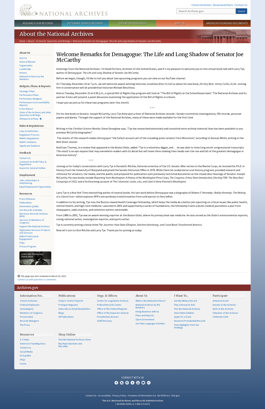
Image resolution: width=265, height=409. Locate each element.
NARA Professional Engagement (28, 238)
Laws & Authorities (28, 131)
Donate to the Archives (224, 304)
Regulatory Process (29, 134)
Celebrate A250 (220, 316)
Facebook (116, 383)
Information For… (32, 295)
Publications (25, 202)
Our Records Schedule (30, 209)
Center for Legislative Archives (112, 300)
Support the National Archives (34, 226)
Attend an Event (221, 300)
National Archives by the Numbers (31, 78)
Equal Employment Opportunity (35, 186)
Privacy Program (27, 246)
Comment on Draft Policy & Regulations (32, 163)
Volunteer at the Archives (225, 312)
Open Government (145, 319)
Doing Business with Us (147, 311)
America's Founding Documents (227, 23)
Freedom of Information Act (142, 395)
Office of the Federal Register (112, 308)
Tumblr (132, 383)
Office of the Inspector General (112, 312)
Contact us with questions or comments (37, 279)
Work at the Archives (223, 308)
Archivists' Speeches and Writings (53, 41)
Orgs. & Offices (107, 295)
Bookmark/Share (223, 5)
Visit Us (180, 23)
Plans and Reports (145, 315)
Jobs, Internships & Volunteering (29, 182)
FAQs (22, 242)
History (23, 72)
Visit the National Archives (187, 308)
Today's (70, 300)
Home (22, 41)
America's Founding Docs (32, 343)
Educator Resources (132, 23)
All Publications (66, 316)
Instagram (127, 383)
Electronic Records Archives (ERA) (33, 215)
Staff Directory (104, 320)
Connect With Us (132, 377)
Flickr (149, 383)
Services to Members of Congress (31, 221)
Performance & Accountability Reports (34, 104)
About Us (142, 295)
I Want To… (181, 295)
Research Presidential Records (190, 320)
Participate (220, 295)
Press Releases (27, 198)
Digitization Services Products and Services (34, 231)
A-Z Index (24, 339)
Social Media (26, 351)
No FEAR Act (164, 395)
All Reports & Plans (29, 118)
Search (241, 11)
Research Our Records (38, 23)
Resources (27, 334)
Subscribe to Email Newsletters (74, 308)
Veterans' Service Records (85, 23)
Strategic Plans (27, 91)
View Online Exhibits (184, 312)
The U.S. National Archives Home (63, 10)
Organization (25, 65)
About (31, 41)
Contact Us (240, 5)
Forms (23, 363)
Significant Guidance (29, 145)
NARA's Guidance (28, 142)
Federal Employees (30, 304)
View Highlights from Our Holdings (186, 326)
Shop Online (66, 334)
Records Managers (29, 320)
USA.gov (175, 395)
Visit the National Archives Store (74, 339)
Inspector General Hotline (32, 168)
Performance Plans (29, 94)
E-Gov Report (26, 108)
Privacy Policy (119, 395)
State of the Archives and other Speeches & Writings (35, 114)
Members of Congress (31, 312)
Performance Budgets (30, 98)
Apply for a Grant (182, 316)
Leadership (25, 68)
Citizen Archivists (201, 5)
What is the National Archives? (151, 300)
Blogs (61, 312)
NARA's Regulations (29, 138)
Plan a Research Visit (184, 304)
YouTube (138, 383)
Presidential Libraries (108, 316)
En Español (25, 355)
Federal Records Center (109, 304)
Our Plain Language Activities (150, 323)
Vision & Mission (27, 61)
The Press (25, 324)
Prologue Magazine (68, 304)
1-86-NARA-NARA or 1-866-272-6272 (132, 403)
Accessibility (104, 395)
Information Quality (29, 206)
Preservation (26, 316)
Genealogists (26, 308)
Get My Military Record (185, 300)
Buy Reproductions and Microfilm (70, 345)
